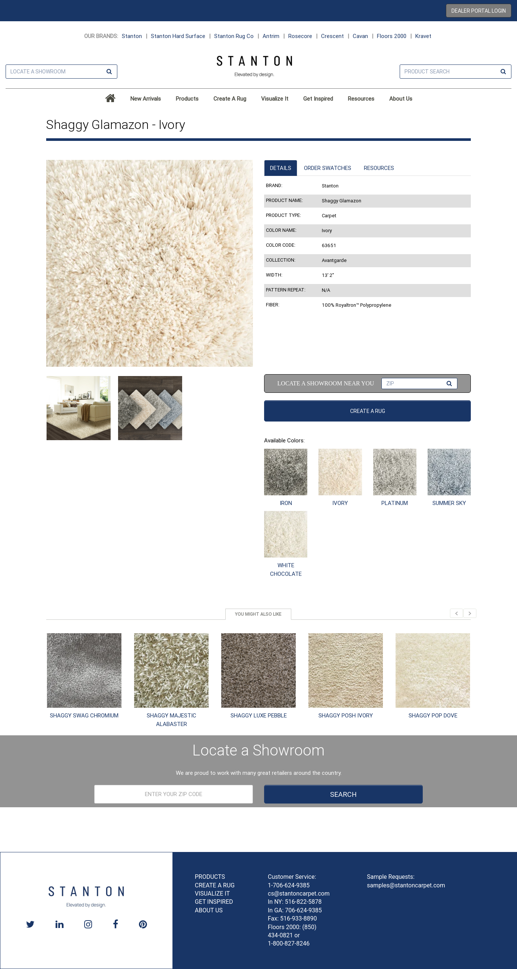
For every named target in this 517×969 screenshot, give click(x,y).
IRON (286, 502)
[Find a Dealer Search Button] (109, 71)
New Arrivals (145, 98)
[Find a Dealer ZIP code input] (419, 383)
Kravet (423, 36)
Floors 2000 (391, 36)
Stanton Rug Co (234, 36)
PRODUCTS (210, 876)
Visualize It (274, 98)
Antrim (271, 36)
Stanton (132, 36)
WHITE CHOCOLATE (286, 569)
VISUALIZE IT (212, 893)
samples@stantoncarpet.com (406, 885)
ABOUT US (209, 910)
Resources (361, 98)
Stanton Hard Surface (178, 36)
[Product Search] (455, 71)
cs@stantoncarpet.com (299, 893)
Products (187, 98)
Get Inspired (318, 98)
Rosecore (300, 36)
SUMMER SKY (449, 502)
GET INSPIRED (214, 901)
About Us (400, 98)
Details (280, 167)
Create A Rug (229, 98)
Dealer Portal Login (478, 10)
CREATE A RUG (215, 885)
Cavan (360, 36)
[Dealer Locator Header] (61, 71)
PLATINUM (394, 502)
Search (343, 794)
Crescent (332, 36)
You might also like (258, 614)
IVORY (340, 502)
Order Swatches (327, 167)
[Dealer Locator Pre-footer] (173, 794)
